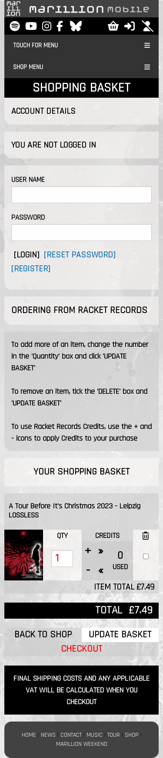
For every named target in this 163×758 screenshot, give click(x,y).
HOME (29, 735)
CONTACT (71, 735)
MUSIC (94, 735)
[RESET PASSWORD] (79, 254)
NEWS (48, 735)
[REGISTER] (30, 268)
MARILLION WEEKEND (81, 744)
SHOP (132, 735)
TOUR (113, 735)
